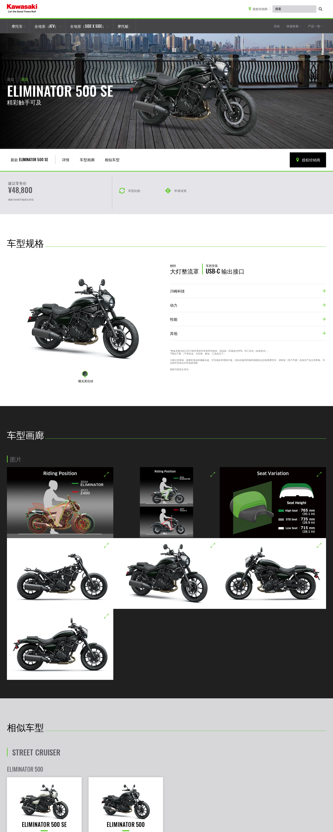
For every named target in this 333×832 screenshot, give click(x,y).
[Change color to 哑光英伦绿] (85, 374)
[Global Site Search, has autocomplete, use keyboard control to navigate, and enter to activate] (294, 9)
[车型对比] (129, 187)
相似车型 (112, 159)
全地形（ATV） (47, 26)
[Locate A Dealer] (259, 9)
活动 (277, 26)
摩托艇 (124, 26)
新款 (10, 79)
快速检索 (294, 26)
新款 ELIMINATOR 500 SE (29, 159)
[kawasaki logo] (22, 9)
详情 (65, 159)
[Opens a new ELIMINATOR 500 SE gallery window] (60, 502)
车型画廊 (87, 159)
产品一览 (315, 26)
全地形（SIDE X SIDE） (89, 26)
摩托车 (18, 26)
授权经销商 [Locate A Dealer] (308, 160)
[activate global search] (320, 9)
